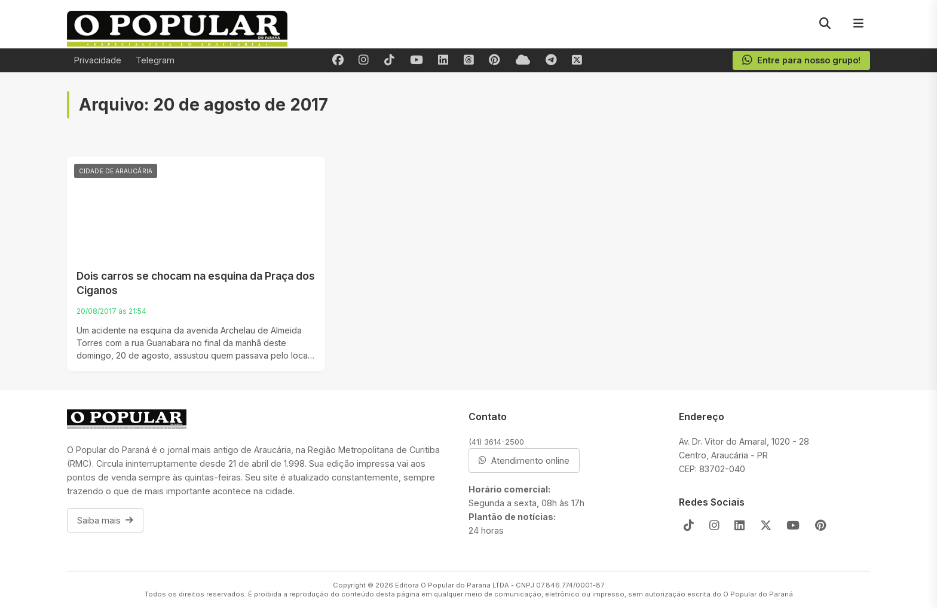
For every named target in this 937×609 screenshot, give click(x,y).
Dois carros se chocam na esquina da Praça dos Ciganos (195, 283)
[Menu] (858, 24)
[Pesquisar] (825, 24)
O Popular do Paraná (758, 594)
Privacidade (97, 60)
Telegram (155, 60)
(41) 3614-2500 (496, 441)
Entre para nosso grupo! (801, 60)
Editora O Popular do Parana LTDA (452, 585)
